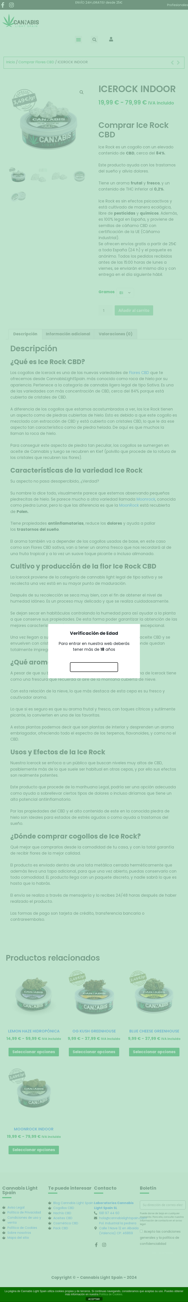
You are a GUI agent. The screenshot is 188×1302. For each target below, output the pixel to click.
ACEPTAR (94, 1299)
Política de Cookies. (111, 1294)
